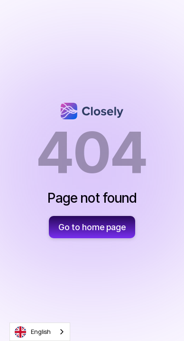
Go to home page (92, 227)
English (33, 332)
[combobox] (39, 332)
